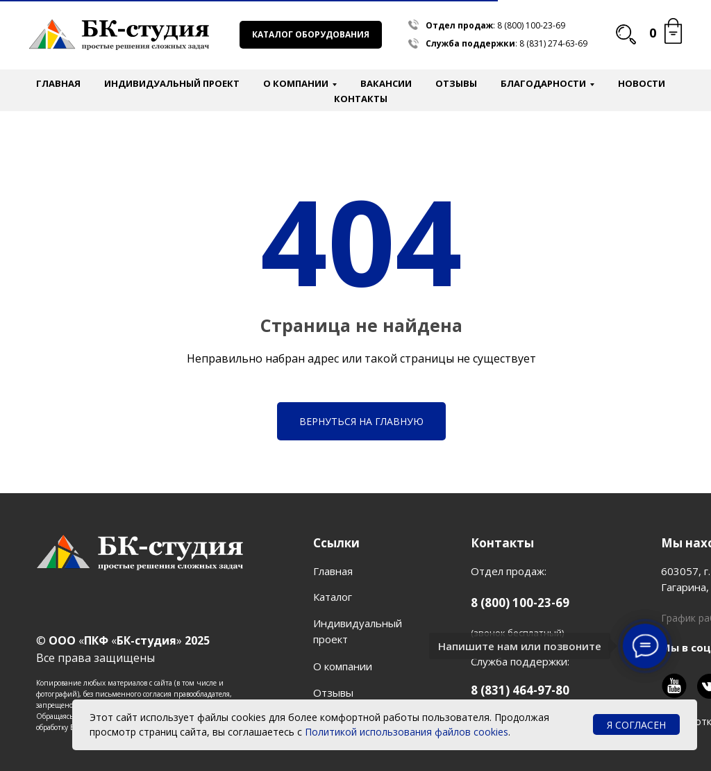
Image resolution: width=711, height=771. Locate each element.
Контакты (360, 98)
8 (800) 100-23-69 (531, 25)
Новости (641, 83)
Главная (58, 83)
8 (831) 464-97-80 (520, 690)
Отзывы (456, 83)
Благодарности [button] (543, 83)
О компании (342, 666)
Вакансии (386, 83)
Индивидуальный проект (172, 83)
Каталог (332, 597)
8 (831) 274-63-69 (553, 43)
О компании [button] (295, 83)
